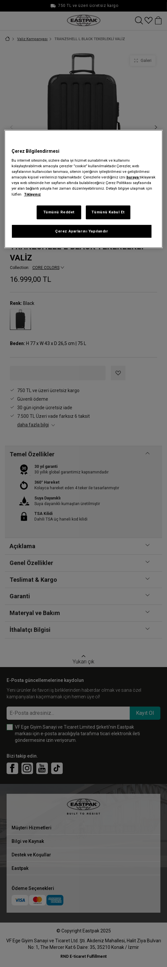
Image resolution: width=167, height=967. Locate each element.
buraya (133, 177)
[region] (83, 189)
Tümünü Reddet (59, 212)
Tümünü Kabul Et (108, 212)
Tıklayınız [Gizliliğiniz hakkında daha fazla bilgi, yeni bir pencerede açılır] (32, 194)
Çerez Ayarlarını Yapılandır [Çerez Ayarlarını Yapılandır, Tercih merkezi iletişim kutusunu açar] (81, 231)
